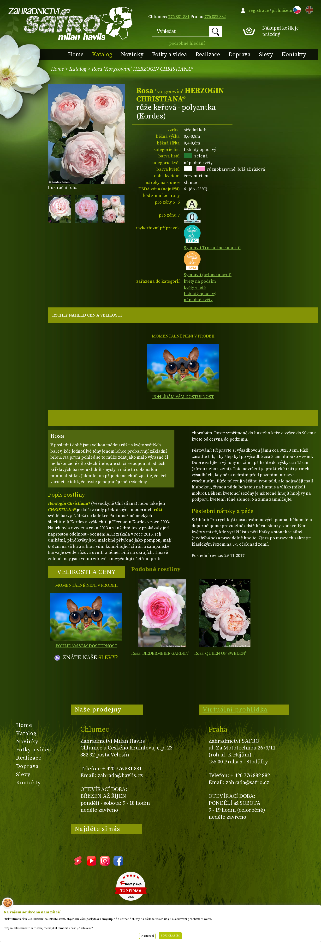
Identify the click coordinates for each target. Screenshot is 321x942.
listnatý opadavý (200, 294)
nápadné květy (198, 300)
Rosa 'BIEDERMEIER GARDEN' (160, 653)
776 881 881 (179, 16)
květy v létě (195, 287)
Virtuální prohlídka (235, 709)
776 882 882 (215, 16)
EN (308, 9)
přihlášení (282, 10)
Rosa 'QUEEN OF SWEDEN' (220, 653)
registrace (259, 10)
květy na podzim (200, 281)
